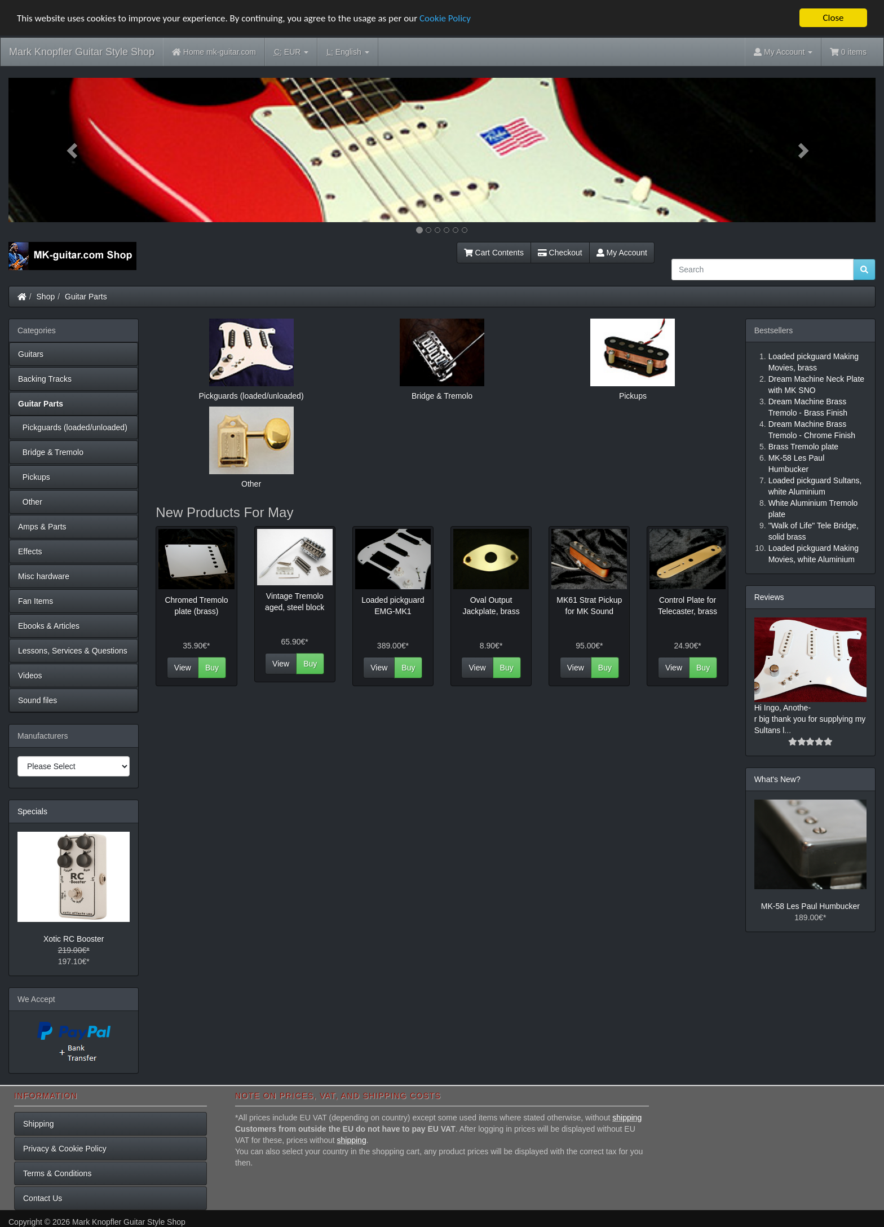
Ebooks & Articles (48, 625)
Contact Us (42, 1198)
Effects (30, 551)
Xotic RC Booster (73, 938)
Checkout (560, 252)
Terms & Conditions (57, 1173)
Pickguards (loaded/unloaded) (72, 427)
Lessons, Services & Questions (72, 650)
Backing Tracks (45, 378)
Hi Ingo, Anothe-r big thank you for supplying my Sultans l (810, 719)
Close (833, 18)
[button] (73, 150)
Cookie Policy (445, 18)
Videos (30, 675)
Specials (32, 811)
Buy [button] (212, 667)
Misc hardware (43, 576)
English (347, 52)
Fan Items (35, 601)
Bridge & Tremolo (50, 452)
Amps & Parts (42, 526)
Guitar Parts (86, 296)
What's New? (777, 779)
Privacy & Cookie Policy (65, 1148)
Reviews (769, 597)
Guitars (30, 354)
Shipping (38, 1123)
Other (30, 501)
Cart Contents (494, 252)
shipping (627, 1117)
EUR (291, 52)
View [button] (182, 667)
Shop (46, 296)
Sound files (37, 700)
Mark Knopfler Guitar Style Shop (81, 52)
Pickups (34, 477)
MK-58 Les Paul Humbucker (810, 906)
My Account (621, 252)
